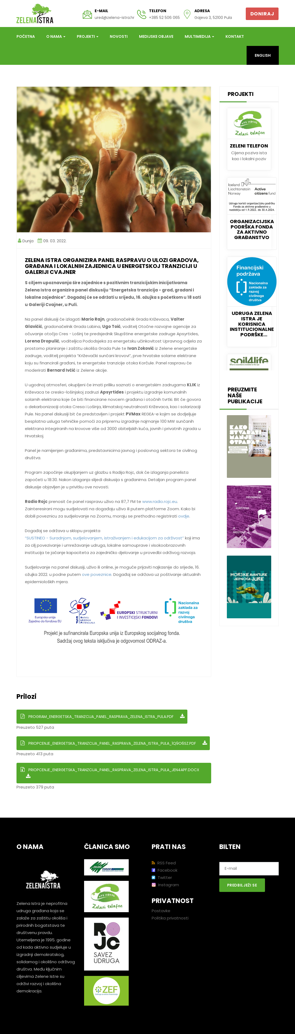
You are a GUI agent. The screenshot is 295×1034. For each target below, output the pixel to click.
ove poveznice (96, 574)
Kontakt (235, 36)
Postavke (161, 911)
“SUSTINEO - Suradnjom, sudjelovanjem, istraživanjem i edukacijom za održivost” (104, 538)
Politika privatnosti (170, 918)
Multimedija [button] (199, 36)
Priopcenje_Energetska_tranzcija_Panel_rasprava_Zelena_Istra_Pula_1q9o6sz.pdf (114, 743)
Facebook (164, 870)
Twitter (162, 877)
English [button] (263, 55)
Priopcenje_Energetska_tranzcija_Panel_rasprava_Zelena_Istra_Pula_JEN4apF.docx (110, 773)
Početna (25, 36)
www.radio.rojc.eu (159, 501)
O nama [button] (55, 36)
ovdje (183, 516)
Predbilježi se (242, 885)
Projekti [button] (87, 36)
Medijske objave (156, 36)
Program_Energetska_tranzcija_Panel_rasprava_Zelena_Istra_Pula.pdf (103, 716)
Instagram (165, 885)
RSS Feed (164, 863)
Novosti (119, 36)
